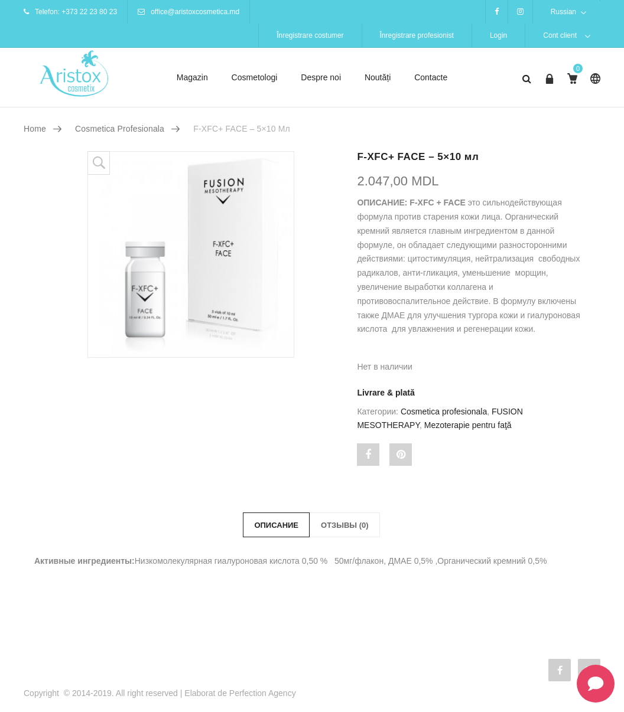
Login (498, 35)
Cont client (560, 35)
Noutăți (378, 77)
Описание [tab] (276, 525)
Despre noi (321, 77)
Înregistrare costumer (310, 35)
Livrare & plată (385, 392)
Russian (563, 12)
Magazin (192, 77)
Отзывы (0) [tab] (345, 525)
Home (35, 128)
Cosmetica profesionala (119, 128)
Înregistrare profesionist (417, 35)
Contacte (430, 77)
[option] (210, 254)
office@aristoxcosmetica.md (195, 12)
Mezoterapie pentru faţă (468, 425)
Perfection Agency (262, 693)
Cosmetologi (255, 77)
